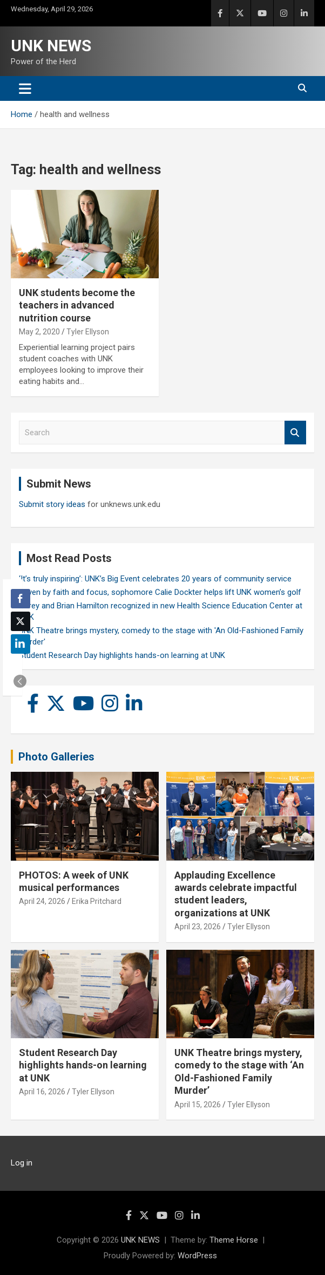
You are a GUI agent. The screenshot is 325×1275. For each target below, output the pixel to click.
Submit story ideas (52, 504)
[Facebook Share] (20, 598)
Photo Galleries (56, 756)
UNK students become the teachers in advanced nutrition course (77, 305)
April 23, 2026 (197, 926)
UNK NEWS (51, 45)
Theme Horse (233, 1240)
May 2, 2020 (39, 331)
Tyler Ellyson (87, 331)
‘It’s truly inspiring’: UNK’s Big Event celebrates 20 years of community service (155, 579)
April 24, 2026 (42, 901)
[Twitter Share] (20, 621)
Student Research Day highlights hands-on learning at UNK (122, 655)
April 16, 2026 (42, 1091)
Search (295, 433)
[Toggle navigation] (25, 88)
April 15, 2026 (197, 1104)
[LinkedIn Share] (20, 644)
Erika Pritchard (96, 901)
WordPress (197, 1255)
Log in (21, 1163)
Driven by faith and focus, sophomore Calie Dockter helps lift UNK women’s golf (160, 592)
